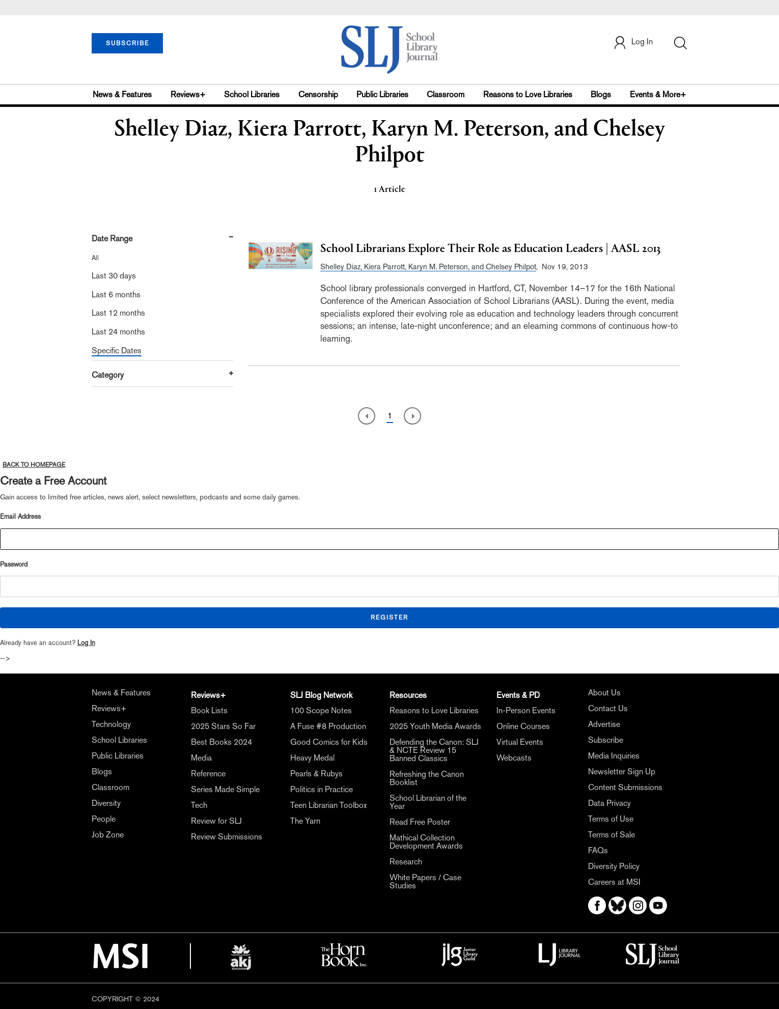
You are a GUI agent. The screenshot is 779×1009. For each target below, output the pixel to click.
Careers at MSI (614, 882)
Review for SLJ (216, 821)
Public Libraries (382, 94)
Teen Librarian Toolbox (328, 805)
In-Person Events (525, 710)
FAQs (598, 850)
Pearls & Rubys (316, 773)
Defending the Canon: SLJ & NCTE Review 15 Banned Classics (434, 750)
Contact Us (608, 708)
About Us (604, 692)
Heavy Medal (312, 758)
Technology (111, 724)
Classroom (445, 94)
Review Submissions (226, 837)
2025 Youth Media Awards (435, 726)
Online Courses (523, 726)
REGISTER (389, 617)
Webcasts (514, 758)
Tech (199, 805)
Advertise (604, 724)
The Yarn (305, 821)
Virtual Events (519, 742)
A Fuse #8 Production (328, 726)
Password (13, 564)
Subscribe (605, 740)
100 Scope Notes (321, 710)
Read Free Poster (420, 822)
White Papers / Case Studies (425, 881)
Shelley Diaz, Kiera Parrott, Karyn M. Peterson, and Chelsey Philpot (428, 266)
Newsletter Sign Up (621, 771)
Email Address (20, 516)
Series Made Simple (225, 789)
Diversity (106, 803)
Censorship (318, 94)
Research (406, 861)
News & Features (122, 94)
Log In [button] (633, 42)
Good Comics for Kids (329, 742)
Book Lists (209, 710)
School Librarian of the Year (428, 802)
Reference (208, 773)
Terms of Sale (611, 834)
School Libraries (252, 94)
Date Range (112, 238)
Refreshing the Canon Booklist (427, 778)
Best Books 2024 (221, 742)
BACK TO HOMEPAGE (34, 464)
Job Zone (108, 834)
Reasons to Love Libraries (527, 94)
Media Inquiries (613, 756)
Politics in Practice (321, 789)
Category (108, 375)
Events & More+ (658, 94)
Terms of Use (610, 819)
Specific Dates (117, 350)
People (104, 819)
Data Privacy (609, 803)
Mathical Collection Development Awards (426, 842)
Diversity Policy (613, 866)
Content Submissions (625, 787)
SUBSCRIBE (127, 43)
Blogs (601, 94)
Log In (86, 643)
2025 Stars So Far (223, 726)
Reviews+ (188, 94)
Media (201, 758)
